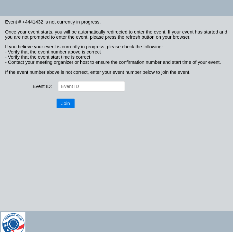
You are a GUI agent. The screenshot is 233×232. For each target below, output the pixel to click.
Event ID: (42, 86)
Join (65, 103)
